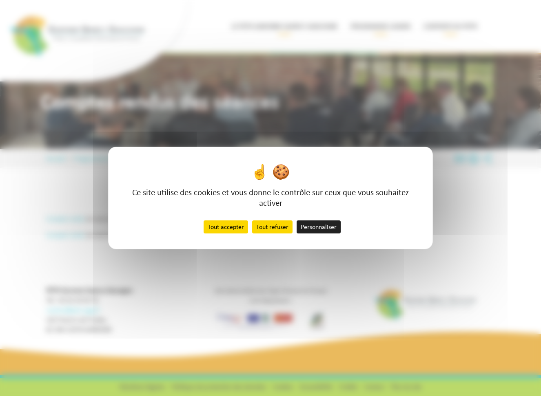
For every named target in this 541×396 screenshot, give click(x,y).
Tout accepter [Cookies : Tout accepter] (226, 227)
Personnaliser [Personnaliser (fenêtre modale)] (319, 227)
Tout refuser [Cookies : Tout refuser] (272, 227)
